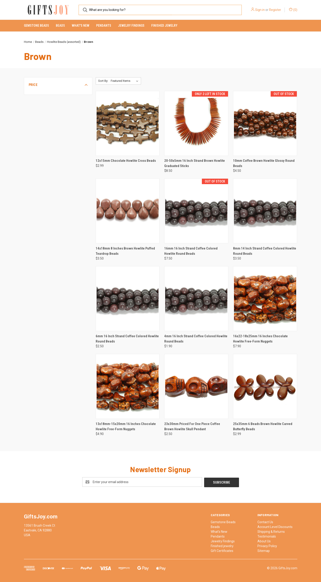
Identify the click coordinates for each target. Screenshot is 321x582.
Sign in (260, 10)
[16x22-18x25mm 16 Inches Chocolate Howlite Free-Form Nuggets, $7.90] (265, 298)
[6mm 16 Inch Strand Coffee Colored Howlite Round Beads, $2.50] (128, 298)
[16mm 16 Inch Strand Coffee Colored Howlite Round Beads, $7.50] (196, 210)
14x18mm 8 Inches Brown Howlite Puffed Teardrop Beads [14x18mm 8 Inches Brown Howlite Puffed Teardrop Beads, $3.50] (125, 251)
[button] (58, 85)
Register (275, 10)
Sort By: (103, 80)
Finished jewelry (164, 25)
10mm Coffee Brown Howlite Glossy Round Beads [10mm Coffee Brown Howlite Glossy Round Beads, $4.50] (264, 163)
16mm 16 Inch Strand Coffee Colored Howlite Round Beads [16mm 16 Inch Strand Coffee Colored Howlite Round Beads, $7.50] (191, 251)
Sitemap (263, 550)
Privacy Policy (267, 545)
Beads (60, 25)
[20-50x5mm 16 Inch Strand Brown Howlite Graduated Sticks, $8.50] (196, 123)
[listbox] (125, 80)
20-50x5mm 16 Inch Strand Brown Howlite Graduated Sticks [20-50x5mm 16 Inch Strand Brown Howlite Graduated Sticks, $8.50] (194, 163)
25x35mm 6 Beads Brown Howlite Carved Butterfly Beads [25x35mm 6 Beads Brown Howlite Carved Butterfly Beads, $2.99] (262, 426)
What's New (80, 25)
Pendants (103, 25)
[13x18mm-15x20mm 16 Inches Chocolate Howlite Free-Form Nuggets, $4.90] (128, 386)
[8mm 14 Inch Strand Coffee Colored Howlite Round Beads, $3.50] (265, 210)
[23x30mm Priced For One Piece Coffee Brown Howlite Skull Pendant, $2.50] (196, 386)
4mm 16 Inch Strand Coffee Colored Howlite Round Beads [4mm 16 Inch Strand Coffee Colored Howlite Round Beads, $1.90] (195, 338)
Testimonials (266, 536)
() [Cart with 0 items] (293, 10)
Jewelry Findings (131, 25)
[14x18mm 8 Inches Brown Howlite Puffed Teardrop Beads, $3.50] (128, 210)
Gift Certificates (222, 550)
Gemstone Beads (36, 25)
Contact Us (265, 521)
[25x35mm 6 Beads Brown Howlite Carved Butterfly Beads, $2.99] (265, 386)
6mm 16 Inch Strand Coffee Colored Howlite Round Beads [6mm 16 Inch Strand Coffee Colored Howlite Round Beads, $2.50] (127, 338)
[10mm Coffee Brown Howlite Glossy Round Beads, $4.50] (265, 123)
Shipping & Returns (271, 531)
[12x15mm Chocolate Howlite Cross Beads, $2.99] (128, 123)
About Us (264, 541)
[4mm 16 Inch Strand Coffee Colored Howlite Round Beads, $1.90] (196, 298)
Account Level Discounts (275, 526)
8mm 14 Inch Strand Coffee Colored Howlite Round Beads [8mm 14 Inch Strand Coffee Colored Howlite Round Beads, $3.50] (264, 251)
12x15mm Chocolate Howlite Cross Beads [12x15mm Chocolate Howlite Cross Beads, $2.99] (126, 161)
